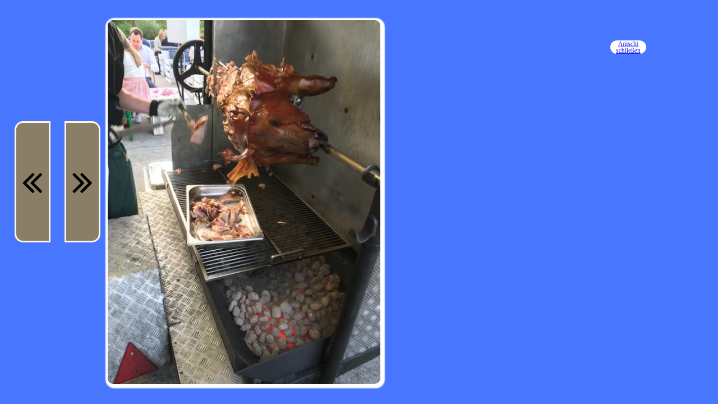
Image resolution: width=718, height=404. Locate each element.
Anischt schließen (628, 47)
